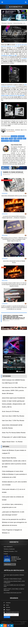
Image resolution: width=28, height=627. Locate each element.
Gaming (10, 138)
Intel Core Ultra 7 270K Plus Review (13, 420)
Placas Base (10, 23)
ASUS (6, 138)
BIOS (15, 138)
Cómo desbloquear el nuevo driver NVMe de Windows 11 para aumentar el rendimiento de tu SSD (14, 474)
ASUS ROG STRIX (5, 140)
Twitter (6, 605)
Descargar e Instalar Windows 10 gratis (13, 578)
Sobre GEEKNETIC (8, 546)
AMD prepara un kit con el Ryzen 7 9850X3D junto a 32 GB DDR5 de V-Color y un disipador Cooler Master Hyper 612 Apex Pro (14, 239)
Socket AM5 (16, 140)
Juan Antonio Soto (7, 38)
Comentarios (11, 131)
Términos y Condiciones (9, 549)
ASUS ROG (20, 138)
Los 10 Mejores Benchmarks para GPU (12, 592)
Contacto (6, 553)
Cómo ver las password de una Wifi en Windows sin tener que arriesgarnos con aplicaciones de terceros (14, 522)
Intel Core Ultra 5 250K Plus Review (13, 416)
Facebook (7, 602)
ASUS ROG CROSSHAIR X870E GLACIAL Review (14, 195)
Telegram (7, 609)
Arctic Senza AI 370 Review (10, 411)
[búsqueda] (25, 2)
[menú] (2, 2)
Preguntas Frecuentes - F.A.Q (10, 551)
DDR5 (11, 140)
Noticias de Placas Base (17, 23)
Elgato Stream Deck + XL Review (12, 441)
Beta (24, 138)
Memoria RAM (21, 136)
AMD (3, 138)
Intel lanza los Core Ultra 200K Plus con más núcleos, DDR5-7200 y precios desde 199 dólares (14, 390)
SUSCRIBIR (7, 617)
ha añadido (24, 58)
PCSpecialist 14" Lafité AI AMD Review (14, 437)
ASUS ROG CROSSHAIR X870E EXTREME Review (14, 261)
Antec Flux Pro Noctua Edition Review (13, 432)
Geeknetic (5, 23)
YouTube (7, 607)
